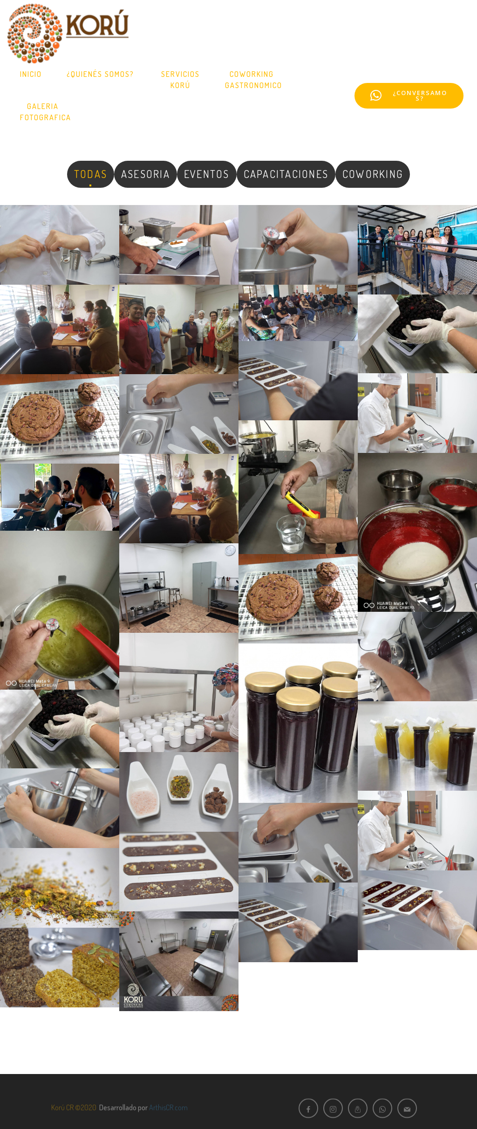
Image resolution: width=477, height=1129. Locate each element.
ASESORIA (145, 173)
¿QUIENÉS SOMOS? (101, 74)
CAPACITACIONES (286, 173)
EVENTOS (207, 173)
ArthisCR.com (168, 1114)
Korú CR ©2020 (73, 1114)
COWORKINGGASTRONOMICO (253, 79)
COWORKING (372, 173)
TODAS (90, 173)
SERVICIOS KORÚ (180, 79)
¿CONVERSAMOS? (408, 96)
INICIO (31, 74)
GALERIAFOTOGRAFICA (45, 112)
